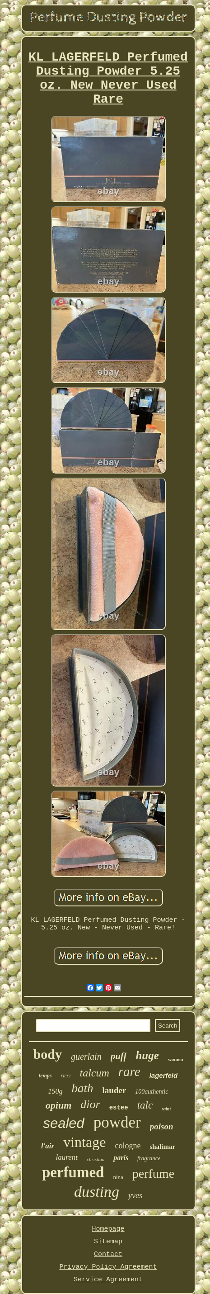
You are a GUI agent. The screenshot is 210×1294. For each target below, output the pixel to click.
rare (129, 1071)
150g (55, 1091)
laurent (67, 1157)
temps (45, 1075)
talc (145, 1105)
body (47, 1054)
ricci (65, 1075)
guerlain (86, 1057)
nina (118, 1177)
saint (166, 1108)
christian (95, 1159)
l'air (47, 1146)
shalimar (162, 1146)
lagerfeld (163, 1075)
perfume (153, 1173)
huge (147, 1055)
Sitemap (108, 1242)
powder (117, 1122)
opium (58, 1105)
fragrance (148, 1158)
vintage (84, 1142)
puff (119, 1056)
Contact (108, 1254)
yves (135, 1195)
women (175, 1059)
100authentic (151, 1091)
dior (90, 1104)
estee (118, 1107)
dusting (96, 1191)
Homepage (108, 1229)
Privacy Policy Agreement (108, 1267)
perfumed (73, 1172)
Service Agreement (108, 1280)
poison (161, 1126)
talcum (94, 1073)
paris (120, 1157)
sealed (63, 1123)
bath (82, 1088)
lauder (114, 1090)
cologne (127, 1145)
